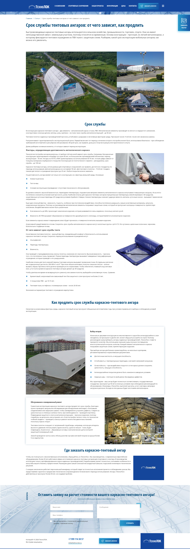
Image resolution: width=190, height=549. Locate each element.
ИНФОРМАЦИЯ (112, 6)
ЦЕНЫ (123, 6)
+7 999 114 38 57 (75, 539)
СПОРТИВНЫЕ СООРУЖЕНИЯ (78, 6)
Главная (29, 18)
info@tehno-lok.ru (75, 543)
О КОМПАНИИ (59, 6)
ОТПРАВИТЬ (130, 523)
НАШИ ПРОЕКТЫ (97, 6)
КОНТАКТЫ (133, 6)
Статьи (37, 18)
